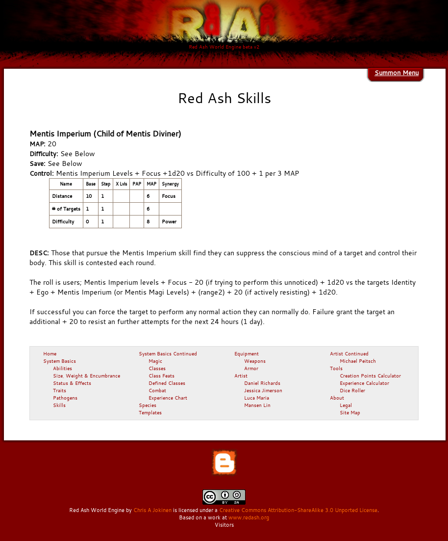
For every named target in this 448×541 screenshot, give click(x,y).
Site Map (350, 412)
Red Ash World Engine (96, 510)
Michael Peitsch (358, 360)
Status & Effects (72, 382)
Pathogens (65, 397)
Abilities (62, 368)
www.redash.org (248, 517)
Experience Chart (168, 397)
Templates (150, 412)
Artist (241, 375)
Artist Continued (349, 353)
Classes (157, 368)
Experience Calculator (364, 382)
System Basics (59, 360)
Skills (59, 405)
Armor (251, 368)
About (337, 397)
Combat (157, 390)
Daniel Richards (262, 382)
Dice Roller (352, 390)
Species (147, 405)
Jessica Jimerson (263, 390)
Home (49, 353)
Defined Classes (167, 382)
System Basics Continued (168, 353)
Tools (336, 368)
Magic (155, 360)
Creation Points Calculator (370, 375)
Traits (59, 390)
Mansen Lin (257, 405)
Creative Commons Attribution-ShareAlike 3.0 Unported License (298, 510)
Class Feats (161, 375)
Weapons (255, 360)
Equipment (246, 353)
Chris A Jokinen (152, 510)
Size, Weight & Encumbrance (86, 375)
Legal (346, 405)
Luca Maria (256, 397)
